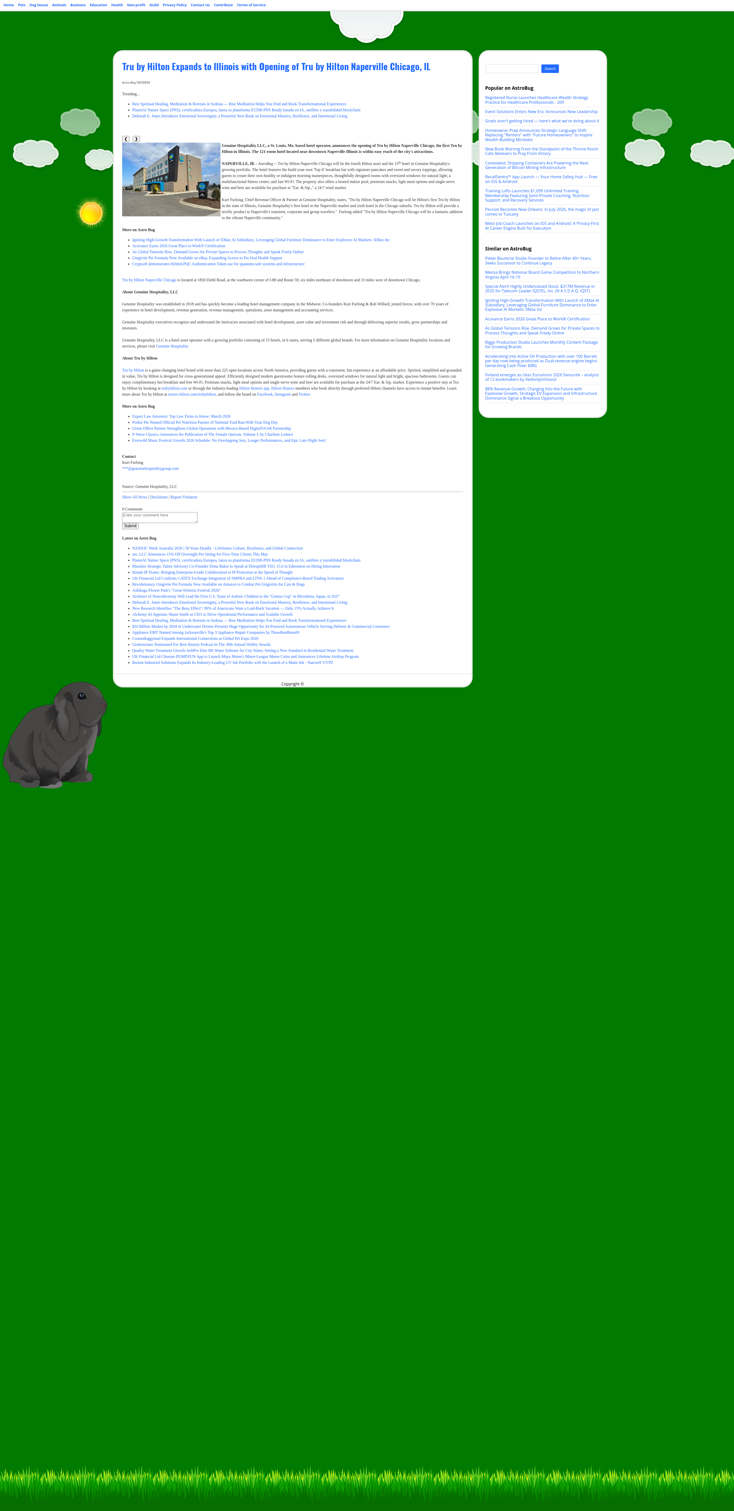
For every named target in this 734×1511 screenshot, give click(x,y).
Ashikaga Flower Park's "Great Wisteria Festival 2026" (176, 590)
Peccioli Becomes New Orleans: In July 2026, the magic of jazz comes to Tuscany (542, 212)
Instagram (283, 394)
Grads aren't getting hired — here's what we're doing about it (542, 121)
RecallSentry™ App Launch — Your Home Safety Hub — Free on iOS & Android (541, 179)
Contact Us (200, 5)
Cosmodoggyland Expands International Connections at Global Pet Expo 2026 (195, 638)
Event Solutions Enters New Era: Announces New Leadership (541, 111)
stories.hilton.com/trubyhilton (192, 394)
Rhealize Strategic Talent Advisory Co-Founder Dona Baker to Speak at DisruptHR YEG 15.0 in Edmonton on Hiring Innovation (236, 566)
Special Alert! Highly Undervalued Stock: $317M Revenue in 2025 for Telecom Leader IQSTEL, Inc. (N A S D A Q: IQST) (540, 289)
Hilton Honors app (254, 388)
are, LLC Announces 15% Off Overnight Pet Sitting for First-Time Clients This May (200, 554)
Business (78, 5)
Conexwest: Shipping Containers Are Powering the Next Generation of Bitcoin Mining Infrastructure (537, 165)
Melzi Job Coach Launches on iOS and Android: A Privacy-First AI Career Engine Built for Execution (542, 226)
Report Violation (184, 497)
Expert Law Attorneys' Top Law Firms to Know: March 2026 (181, 416)
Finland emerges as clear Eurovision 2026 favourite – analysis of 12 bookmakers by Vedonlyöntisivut (542, 377)
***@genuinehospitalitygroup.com (150, 468)
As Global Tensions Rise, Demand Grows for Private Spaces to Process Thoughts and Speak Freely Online (218, 252)
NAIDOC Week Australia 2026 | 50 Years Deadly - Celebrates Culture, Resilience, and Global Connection (217, 548)
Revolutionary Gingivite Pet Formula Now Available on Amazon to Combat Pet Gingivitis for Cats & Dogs (218, 584)
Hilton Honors (282, 388)
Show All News (134, 497)
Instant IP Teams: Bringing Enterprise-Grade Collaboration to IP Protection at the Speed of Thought (212, 572)
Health (117, 5)
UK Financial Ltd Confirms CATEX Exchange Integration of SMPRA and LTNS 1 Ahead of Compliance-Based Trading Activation (238, 578)
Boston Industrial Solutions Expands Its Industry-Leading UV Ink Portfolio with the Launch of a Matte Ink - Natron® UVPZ (232, 662)
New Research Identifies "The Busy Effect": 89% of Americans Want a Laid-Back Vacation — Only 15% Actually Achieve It (233, 608)
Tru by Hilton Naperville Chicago (149, 280)
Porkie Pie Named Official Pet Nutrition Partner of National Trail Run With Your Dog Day (205, 422)
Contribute (223, 5)
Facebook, (265, 394)
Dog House (39, 5)
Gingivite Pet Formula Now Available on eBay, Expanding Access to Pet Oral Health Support (207, 258)
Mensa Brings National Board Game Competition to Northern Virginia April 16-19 (542, 275)
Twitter (304, 394)
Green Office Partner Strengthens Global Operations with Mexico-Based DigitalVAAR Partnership (211, 428)
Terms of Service (251, 5)
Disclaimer (159, 497)
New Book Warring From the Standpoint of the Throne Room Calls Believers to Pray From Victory (541, 151)
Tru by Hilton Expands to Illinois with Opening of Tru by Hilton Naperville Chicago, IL (276, 66)
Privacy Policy (175, 5)
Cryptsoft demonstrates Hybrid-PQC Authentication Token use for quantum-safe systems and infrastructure (218, 264)
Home (9, 5)
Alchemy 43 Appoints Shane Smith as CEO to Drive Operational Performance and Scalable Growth (212, 614)
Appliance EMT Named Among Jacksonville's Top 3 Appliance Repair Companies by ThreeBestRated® (216, 632)
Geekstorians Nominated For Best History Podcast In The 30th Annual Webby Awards (201, 644)
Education (98, 5)
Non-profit (136, 5)
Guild (154, 5)
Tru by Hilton (133, 370)
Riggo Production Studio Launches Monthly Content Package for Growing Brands (541, 344)
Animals (59, 5)
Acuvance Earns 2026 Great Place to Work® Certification (178, 246)
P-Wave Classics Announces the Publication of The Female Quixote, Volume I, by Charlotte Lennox (212, 434)
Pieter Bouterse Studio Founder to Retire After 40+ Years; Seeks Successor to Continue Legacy (538, 260)
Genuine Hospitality (172, 346)
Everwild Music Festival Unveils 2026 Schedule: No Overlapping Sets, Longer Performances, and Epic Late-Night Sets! (229, 440)
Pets (21, 5)
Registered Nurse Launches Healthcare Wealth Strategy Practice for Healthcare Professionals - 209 (536, 100)
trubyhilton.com (174, 388)
